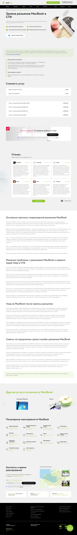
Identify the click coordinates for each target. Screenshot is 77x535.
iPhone (7, 6)
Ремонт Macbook (9, 511)
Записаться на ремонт (53, 2)
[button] (4, 404)
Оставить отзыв (67, 200)
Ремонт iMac (8, 508)
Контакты (62, 6)
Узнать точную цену (17, 35)
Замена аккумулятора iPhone (65, 511)
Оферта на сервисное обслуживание (35, 525)
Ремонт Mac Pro (9, 515)
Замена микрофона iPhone (64, 508)
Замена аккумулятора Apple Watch (37, 511)
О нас (55, 6)
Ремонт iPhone (9, 506)
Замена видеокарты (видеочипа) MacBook (37, 507)
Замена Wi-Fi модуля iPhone (36, 509)
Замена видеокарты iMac (36, 517)
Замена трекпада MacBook (36, 514)
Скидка (70, 528)
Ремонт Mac (8, 516)
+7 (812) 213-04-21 (67, 2)
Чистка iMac (33, 512)
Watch (23, 6)
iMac (38, 6)
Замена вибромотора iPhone (65, 506)
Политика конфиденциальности (10, 525)
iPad (31, 6)
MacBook (16, 6)
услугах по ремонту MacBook (13, 54)
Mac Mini (45, 6)
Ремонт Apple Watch (10, 513)
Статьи (69, 6)
